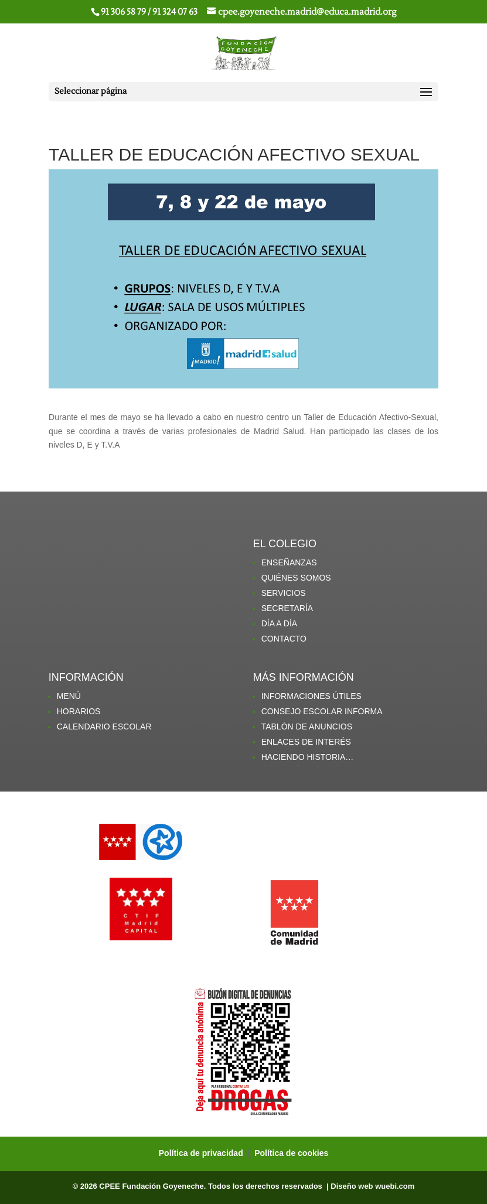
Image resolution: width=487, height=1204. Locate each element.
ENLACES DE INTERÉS (306, 741)
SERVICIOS (283, 593)
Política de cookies (291, 1153)
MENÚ (69, 696)
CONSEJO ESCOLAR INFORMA (322, 711)
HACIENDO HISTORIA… (307, 757)
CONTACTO (283, 638)
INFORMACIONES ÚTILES (311, 696)
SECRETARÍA (287, 608)
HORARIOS (79, 711)
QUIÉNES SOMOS (296, 577)
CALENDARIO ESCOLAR (104, 726)
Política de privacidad (202, 1153)
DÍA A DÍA (279, 623)
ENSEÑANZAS (289, 562)
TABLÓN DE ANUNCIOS (306, 726)
